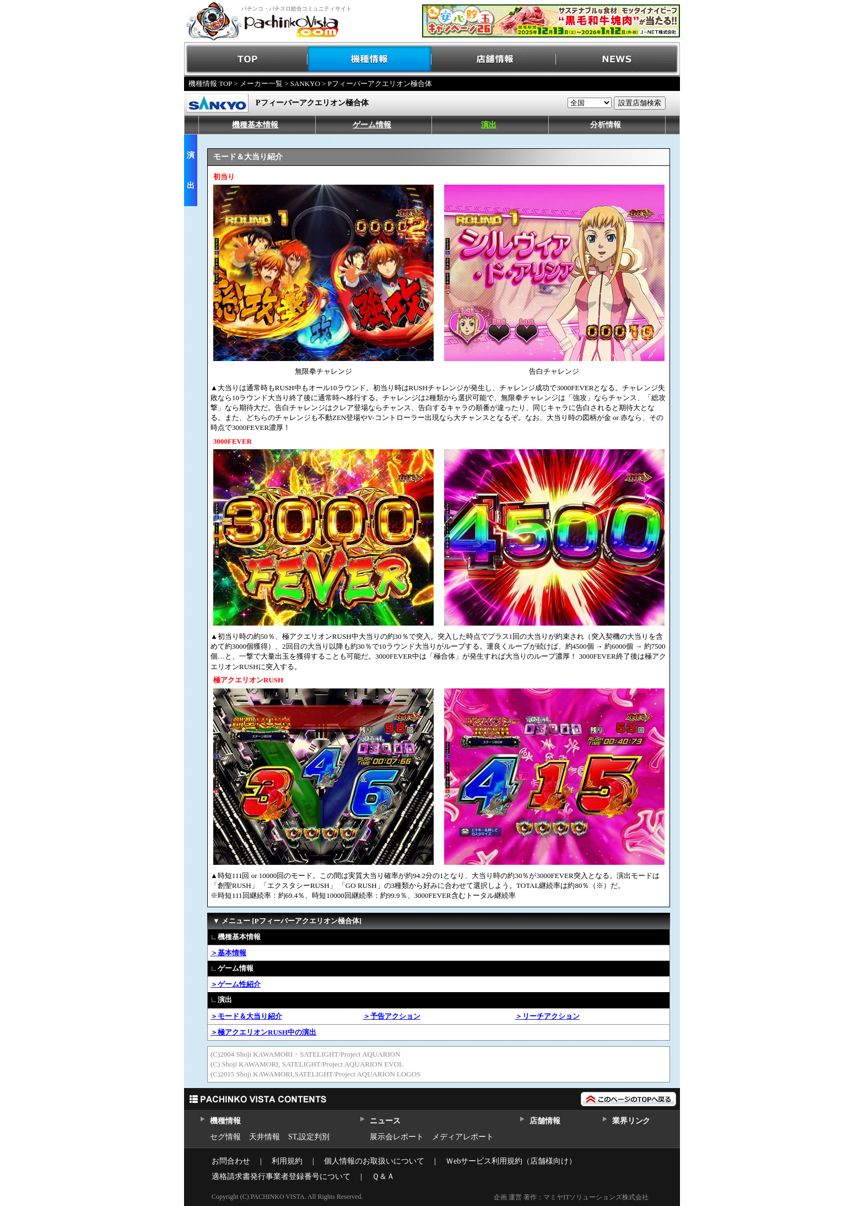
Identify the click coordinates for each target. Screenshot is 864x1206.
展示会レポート (397, 1137)
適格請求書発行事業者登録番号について (281, 1176)
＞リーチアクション (547, 1016)
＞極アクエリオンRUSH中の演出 (263, 1032)
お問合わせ (231, 1161)
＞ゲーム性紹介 (235, 984)
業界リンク (631, 1121)
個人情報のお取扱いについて (374, 1161)
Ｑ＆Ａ (383, 1176)
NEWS (618, 59)
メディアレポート (463, 1137)
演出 (488, 125)
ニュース (385, 1121)
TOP (246, 59)
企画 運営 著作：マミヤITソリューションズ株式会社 (571, 1197)
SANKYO (305, 83)
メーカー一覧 (261, 83)
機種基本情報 (255, 125)
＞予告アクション (391, 1016)
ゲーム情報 (372, 125)
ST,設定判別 (309, 1137)
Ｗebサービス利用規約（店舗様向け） (511, 1161)
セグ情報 (225, 1137)
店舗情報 (494, 59)
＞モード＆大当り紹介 (246, 1016)
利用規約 (287, 1161)
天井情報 (264, 1137)
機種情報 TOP (210, 83)
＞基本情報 (228, 953)
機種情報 (370, 59)
